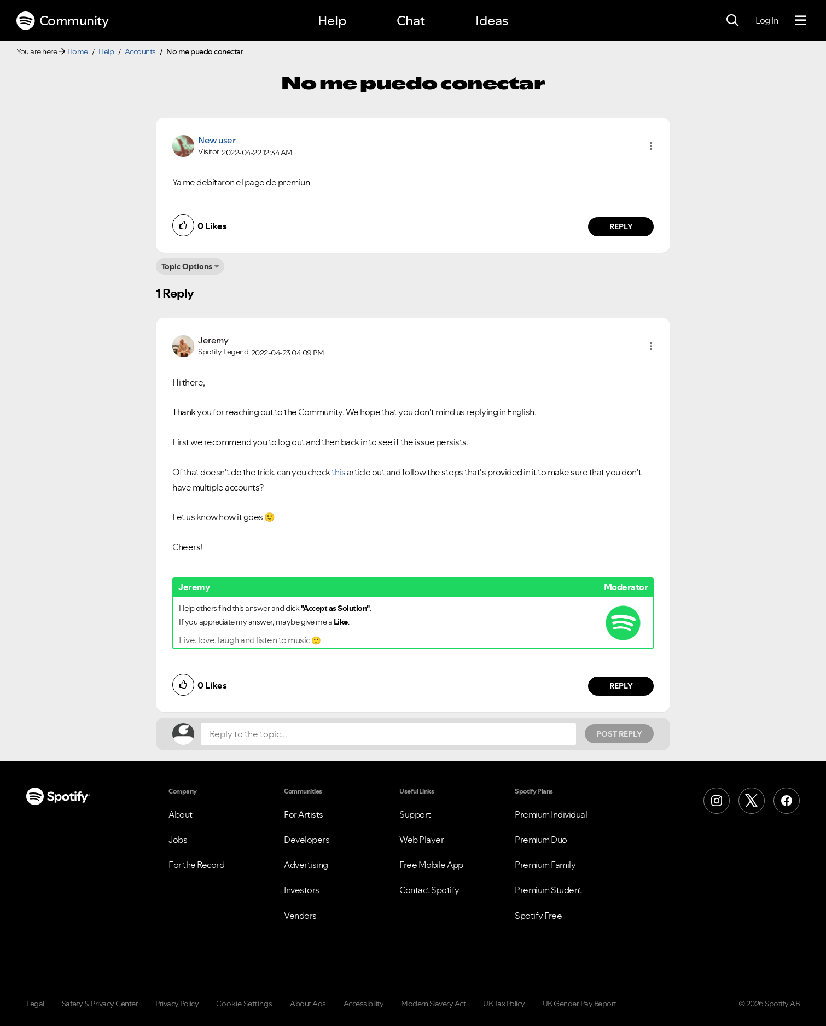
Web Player (421, 839)
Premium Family (545, 865)
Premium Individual (551, 814)
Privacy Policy (177, 1003)
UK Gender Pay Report (579, 1003)
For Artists (303, 814)
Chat (411, 20)
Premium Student (548, 890)
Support (415, 814)
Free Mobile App (431, 865)
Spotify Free (538, 916)
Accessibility (364, 1003)
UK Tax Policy (504, 1003)
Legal (35, 1003)
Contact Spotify (429, 890)
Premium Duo (541, 839)
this (338, 472)
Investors (301, 890)
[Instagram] (716, 801)
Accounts (140, 51)
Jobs (177, 839)
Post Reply (619, 733)
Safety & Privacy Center (100, 1003)
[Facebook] (786, 801)
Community (62, 20)
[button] (651, 146)
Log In (766, 20)
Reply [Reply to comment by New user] (621, 226)
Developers (306, 839)
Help (332, 20)
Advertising (306, 865)
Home (77, 51)
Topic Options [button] (186, 266)
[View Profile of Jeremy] (213, 340)
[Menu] (801, 20)
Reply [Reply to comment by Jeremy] (621, 685)
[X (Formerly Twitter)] (751, 801)
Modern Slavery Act (433, 1003)
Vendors (300, 916)
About (180, 814)
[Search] (732, 21)
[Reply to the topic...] (388, 734)
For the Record (196, 865)
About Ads (308, 1003)
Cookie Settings (244, 1003)
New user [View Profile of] (216, 140)
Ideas (491, 20)
